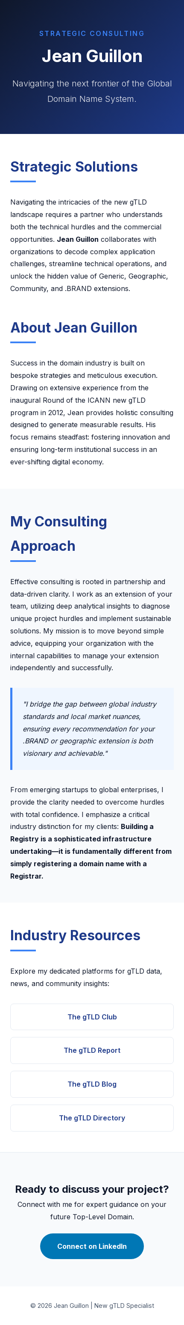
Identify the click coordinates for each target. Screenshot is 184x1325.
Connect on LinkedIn (92, 1246)
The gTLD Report (92, 1050)
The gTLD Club (92, 1017)
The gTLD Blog (92, 1084)
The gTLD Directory (92, 1118)
